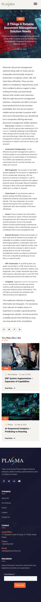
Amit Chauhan (11, 374)
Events (4, 508)
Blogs (20, 19)
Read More (9, 388)
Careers (4, 512)
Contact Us (6, 517)
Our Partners (6, 503)
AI (5, 418)
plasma (9, 425)
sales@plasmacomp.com (11, 551)
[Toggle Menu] (35, 5)
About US (5, 498)
